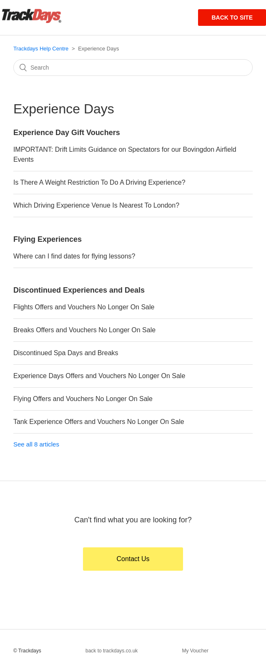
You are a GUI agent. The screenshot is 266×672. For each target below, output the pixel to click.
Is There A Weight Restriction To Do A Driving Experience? (99, 182)
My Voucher (195, 651)
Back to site (232, 17)
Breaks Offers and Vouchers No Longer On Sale (84, 329)
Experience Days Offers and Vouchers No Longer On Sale (99, 375)
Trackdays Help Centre (40, 48)
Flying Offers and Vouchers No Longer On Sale (83, 398)
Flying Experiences (47, 239)
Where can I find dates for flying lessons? (74, 256)
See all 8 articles (36, 444)
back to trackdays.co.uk (111, 651)
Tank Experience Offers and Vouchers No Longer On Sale (98, 421)
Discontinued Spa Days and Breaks (65, 352)
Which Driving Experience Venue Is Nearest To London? (96, 205)
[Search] (133, 67)
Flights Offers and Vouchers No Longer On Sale (84, 307)
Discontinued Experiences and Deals (79, 290)
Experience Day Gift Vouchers (66, 132)
